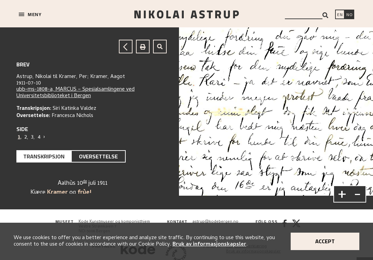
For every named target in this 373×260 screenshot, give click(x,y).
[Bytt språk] (349, 15)
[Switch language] (340, 15)
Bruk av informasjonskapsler (209, 244)
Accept (325, 241)
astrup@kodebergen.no (215, 222)
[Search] (325, 15)
